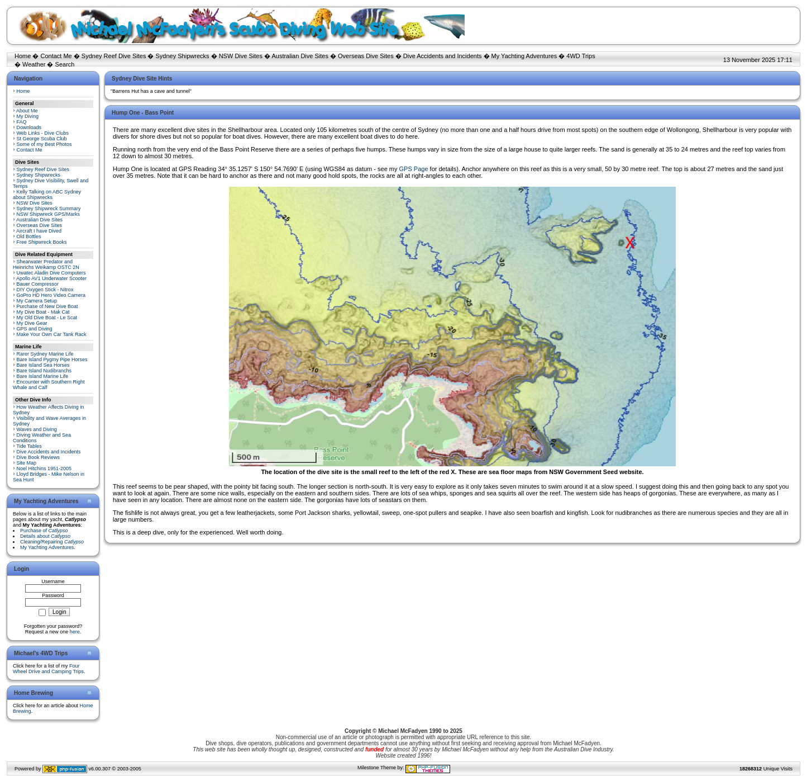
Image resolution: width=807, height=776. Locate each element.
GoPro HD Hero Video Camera (51, 295)
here (75, 632)
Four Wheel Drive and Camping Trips (48, 668)
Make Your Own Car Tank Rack (52, 334)
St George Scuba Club (42, 138)
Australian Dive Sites (299, 56)
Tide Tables (29, 446)
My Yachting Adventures (524, 56)
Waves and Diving (37, 429)
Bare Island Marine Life (43, 376)
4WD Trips (580, 56)
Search (65, 64)
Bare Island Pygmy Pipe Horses (52, 359)
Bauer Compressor (38, 284)
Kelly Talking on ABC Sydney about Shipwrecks (47, 194)
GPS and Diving (34, 329)
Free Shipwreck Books (42, 242)
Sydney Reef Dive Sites (114, 56)
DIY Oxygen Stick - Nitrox (45, 289)
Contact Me (55, 56)
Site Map (27, 463)
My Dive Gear (32, 323)
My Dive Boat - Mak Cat (43, 312)
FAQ (22, 122)
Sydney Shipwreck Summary (49, 208)
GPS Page (413, 168)
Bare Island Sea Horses (43, 365)
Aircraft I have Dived (38, 231)
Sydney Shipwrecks (182, 56)
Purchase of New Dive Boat (47, 306)
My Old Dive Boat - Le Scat (47, 317)
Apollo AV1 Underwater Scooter (51, 278)
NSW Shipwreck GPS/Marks (48, 214)
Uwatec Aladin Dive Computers (51, 273)
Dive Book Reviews (38, 457)
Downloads (29, 127)
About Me (27, 110)
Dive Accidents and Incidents (442, 56)
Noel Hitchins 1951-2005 (44, 468)
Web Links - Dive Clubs (43, 133)
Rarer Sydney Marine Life (45, 354)
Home (23, 56)
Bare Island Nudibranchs (44, 370)
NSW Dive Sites (240, 56)
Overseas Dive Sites (366, 56)
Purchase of (44, 530)
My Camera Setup (37, 301)
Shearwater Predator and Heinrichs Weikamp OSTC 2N (46, 264)
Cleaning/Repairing (52, 542)
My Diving (28, 116)
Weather (33, 64)
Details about (45, 536)
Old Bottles (29, 236)
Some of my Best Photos (44, 144)
